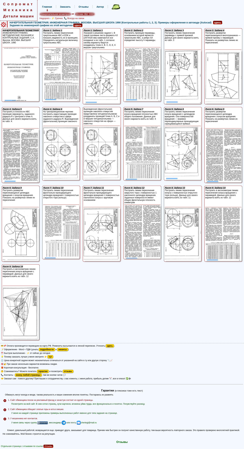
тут (50, 357)
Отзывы (48, 446)
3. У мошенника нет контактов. (23, 418)
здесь (217, 22)
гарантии (43, 371)
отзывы (68, 371)
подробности (47, 349)
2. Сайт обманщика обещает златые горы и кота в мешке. (36, 409)
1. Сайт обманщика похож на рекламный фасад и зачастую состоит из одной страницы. (50, 400)
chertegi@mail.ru (86, 422)
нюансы (62, 349)
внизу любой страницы (28, 375)
